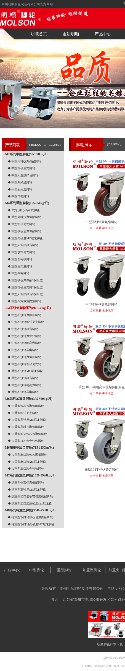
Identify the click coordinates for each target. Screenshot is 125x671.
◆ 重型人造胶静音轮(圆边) (25, 294)
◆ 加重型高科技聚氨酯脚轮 (26, 427)
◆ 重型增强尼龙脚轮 (21, 224)
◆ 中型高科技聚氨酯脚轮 (24, 161)
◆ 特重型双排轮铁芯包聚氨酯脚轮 (30, 517)
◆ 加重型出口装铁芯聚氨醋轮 (27, 454)
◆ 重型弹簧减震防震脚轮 (24, 301)
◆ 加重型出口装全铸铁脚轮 (26, 468)
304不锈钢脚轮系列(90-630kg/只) (28, 308)
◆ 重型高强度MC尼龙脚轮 (25, 238)
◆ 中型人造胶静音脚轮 (23, 175)
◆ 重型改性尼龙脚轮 (21, 252)
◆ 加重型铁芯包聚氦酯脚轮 (26, 406)
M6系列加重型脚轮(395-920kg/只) (28, 399)
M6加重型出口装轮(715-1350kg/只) (29, 447)
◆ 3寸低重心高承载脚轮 (24, 210)
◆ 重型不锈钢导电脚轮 (23, 392)
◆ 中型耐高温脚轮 (20, 189)
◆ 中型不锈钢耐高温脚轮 (24, 343)
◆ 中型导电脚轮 (18, 196)
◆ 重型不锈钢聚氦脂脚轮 (24, 357)
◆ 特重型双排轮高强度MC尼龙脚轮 (31, 524)
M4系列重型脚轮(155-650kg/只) (27, 203)
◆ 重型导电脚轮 (18, 273)
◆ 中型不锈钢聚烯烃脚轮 (24, 336)
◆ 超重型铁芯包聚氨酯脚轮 (26, 482)
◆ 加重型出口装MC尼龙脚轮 (27, 461)
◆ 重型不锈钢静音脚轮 (23, 378)
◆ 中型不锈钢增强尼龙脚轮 (26, 322)
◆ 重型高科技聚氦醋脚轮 (24, 217)
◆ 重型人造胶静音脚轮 (23, 245)
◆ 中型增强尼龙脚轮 (21, 168)
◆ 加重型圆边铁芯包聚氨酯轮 (27, 434)
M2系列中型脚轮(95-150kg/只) (26, 154)
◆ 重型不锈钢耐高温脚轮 (24, 385)
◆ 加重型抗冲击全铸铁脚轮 (26, 440)
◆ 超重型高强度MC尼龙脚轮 (27, 489)
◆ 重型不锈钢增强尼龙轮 (24, 364)
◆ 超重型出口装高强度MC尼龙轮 (30, 503)
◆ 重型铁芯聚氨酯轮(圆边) (25, 280)
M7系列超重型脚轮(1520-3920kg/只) (30, 475)
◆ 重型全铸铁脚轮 (20, 259)
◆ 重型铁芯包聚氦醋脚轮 (24, 231)
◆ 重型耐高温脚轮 (20, 266)
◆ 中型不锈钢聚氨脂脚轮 (24, 315)
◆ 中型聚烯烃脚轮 (20, 182)
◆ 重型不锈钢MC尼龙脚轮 (25, 371)
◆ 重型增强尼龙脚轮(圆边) (25, 287)
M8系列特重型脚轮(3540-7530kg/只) (30, 510)
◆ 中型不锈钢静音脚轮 (23, 329)
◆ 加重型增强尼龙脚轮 (23, 413)
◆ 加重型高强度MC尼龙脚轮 (27, 419)
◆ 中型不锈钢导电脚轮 (23, 350)
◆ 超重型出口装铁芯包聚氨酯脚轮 (30, 496)
